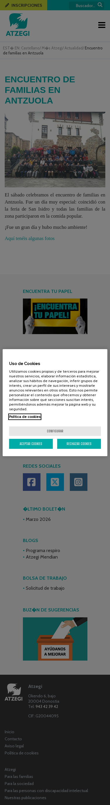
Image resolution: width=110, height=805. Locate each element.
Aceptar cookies (31, 443)
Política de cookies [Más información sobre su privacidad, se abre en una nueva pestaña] (24, 416)
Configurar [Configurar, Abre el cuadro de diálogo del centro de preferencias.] (55, 431)
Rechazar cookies (79, 443)
